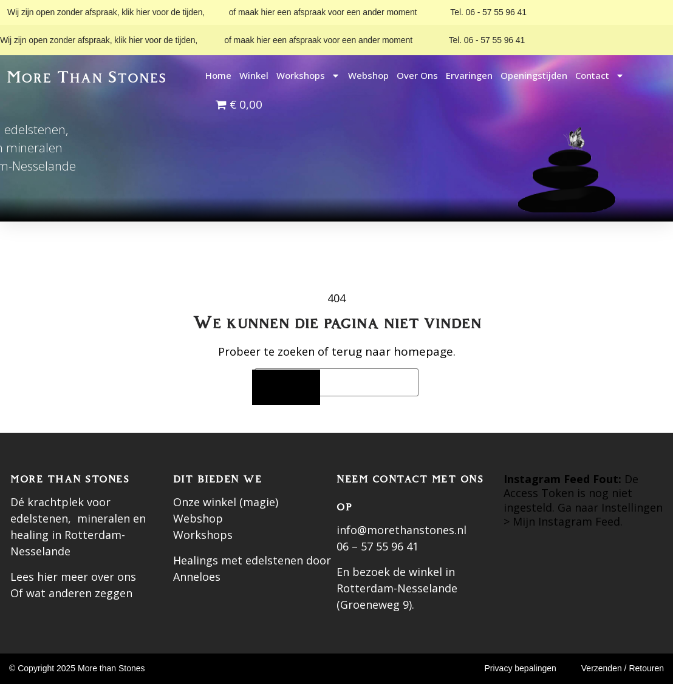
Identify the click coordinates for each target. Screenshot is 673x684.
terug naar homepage (392, 351)
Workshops (308, 75)
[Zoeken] (286, 387)
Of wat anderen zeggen (71, 593)
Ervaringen (469, 75)
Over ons (417, 75)
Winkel (253, 75)
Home (218, 75)
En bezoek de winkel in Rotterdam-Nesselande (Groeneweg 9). (396, 588)
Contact (599, 75)
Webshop (368, 75)
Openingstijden (533, 75)
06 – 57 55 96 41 (377, 546)
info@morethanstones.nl (401, 530)
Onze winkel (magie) (225, 502)
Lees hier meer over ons (73, 576)
